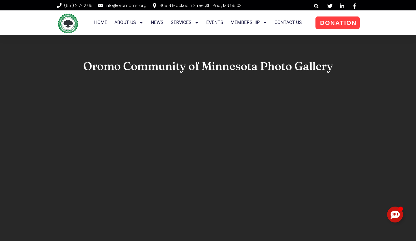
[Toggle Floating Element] (395, 214)
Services (185, 22)
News (157, 22)
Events (214, 22)
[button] (316, 5)
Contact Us (288, 22)
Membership (249, 22)
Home (100, 22)
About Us (129, 22)
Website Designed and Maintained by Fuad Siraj (333, 230)
